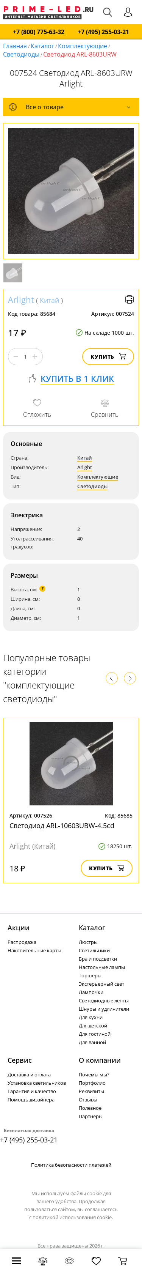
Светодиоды (21, 54)
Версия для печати (129, 299)
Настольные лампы (102, 967)
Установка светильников (37, 1082)
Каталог (42, 46)
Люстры (88, 942)
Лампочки (91, 992)
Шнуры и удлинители (104, 1008)
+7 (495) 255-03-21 (103, 32)
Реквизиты (91, 1091)
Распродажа (22, 942)
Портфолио (92, 1082)
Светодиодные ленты (104, 1000)
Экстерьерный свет (101, 983)
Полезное (90, 1107)
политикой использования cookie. (73, 1217)
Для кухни (91, 1017)
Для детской (93, 1025)
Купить (108, 356)
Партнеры (91, 1116)
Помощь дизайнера (31, 1099)
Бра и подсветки (98, 958)
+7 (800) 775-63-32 (38, 32)
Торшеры (90, 975)
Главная (15, 46)
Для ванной (92, 1042)
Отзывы (88, 1099)
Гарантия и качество (32, 1091)
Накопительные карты (34, 950)
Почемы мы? (94, 1074)
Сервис (20, 1060)
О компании (100, 1060)
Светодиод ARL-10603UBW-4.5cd (61, 825)
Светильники (94, 950)
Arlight (21, 299)
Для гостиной (95, 1033)
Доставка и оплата (29, 1074)
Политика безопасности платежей (71, 1164)
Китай (49, 300)
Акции (19, 927)
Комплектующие (82, 46)
